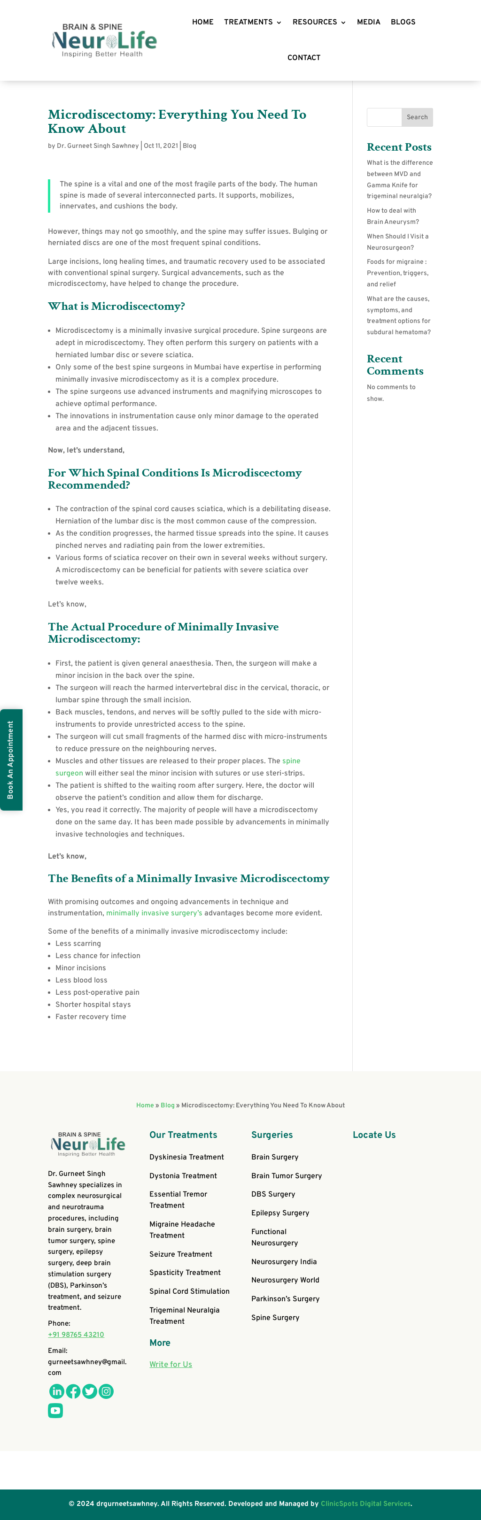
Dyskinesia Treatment (186, 1157)
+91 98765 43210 (76, 1335)
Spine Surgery (275, 1318)
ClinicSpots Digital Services (366, 1504)
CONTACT (304, 58)
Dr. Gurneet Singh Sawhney (98, 146)
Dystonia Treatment (183, 1176)
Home (145, 1106)
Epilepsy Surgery (280, 1213)
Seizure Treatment (180, 1254)
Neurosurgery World (285, 1280)
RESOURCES (315, 22)
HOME (203, 22)
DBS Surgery (273, 1194)
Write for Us (170, 1365)
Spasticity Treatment (185, 1273)
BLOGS (403, 22)
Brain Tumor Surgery (286, 1176)
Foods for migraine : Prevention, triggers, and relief (397, 273)
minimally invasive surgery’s (154, 913)
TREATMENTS (248, 22)
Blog (189, 146)
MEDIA (368, 22)
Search (417, 118)
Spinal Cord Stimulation (189, 1292)
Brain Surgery (275, 1157)
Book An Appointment (11, 760)
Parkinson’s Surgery (285, 1299)
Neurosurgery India (284, 1262)
